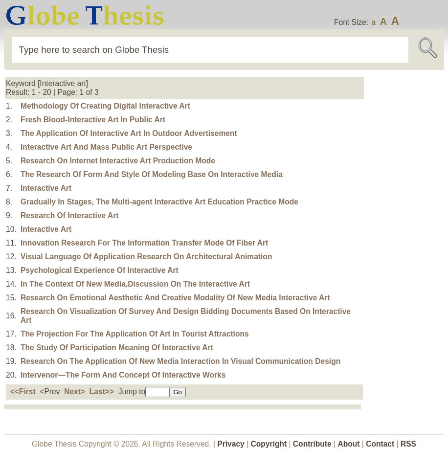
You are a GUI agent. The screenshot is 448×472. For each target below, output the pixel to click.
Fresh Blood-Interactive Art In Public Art (93, 119)
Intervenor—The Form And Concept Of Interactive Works (123, 375)
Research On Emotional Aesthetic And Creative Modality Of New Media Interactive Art (175, 297)
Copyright (269, 444)
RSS (408, 444)
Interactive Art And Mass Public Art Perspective (106, 147)
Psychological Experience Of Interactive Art (100, 270)
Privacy (231, 444)
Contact (381, 444)
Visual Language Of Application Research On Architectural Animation (146, 256)
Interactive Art (46, 188)
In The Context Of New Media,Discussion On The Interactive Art (135, 284)
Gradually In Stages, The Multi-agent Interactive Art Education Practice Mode (159, 202)
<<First (23, 391)
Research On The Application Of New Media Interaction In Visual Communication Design (180, 361)
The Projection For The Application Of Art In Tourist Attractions (135, 334)
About (348, 444)
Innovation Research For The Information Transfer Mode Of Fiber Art (144, 243)
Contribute (312, 444)
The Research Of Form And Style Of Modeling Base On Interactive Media (152, 174)
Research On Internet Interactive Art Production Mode (118, 161)
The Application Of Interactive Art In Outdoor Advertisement (129, 133)
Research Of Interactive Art (70, 215)
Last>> (102, 391)
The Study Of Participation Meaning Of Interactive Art (117, 347)
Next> (74, 391)
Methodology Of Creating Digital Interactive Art (105, 106)
